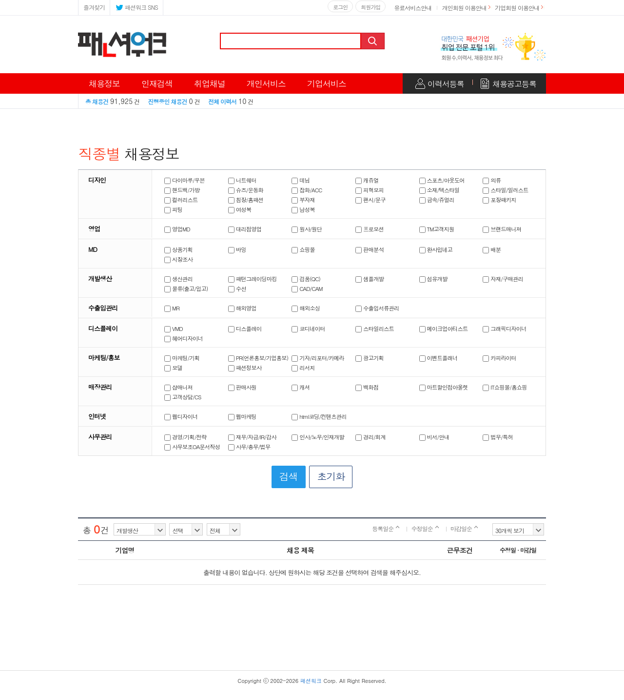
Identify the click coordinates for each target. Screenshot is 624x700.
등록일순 (385, 528)
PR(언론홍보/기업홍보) (258, 358)
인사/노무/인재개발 (318, 437)
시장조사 (178, 259)
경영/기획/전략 (185, 437)
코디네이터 (308, 328)
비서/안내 (434, 437)
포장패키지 (499, 200)
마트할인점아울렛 (443, 387)
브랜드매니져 (502, 229)
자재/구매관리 (503, 279)
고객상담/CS (182, 397)
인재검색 (157, 83)
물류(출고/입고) (186, 288)
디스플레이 (245, 328)
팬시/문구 (370, 200)
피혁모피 (369, 190)
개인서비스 (266, 83)
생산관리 (178, 279)
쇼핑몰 (303, 249)
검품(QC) (306, 279)
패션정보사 (245, 367)
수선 (237, 288)
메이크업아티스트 (443, 328)
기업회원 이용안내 (517, 7)
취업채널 (209, 83)
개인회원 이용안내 (464, 7)
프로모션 (369, 229)
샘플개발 (369, 279)
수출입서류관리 (377, 308)
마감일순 (464, 528)
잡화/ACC (307, 190)
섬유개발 (433, 279)
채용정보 (104, 83)
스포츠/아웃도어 (442, 180)
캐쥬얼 (367, 180)
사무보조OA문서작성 (192, 447)
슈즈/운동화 (245, 190)
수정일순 (425, 528)
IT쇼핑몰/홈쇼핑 (504, 387)
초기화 (331, 476)
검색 (373, 41)
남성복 (303, 209)
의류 (492, 180)
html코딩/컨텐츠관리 (319, 416)
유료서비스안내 (412, 7)
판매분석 (369, 249)
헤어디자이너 (183, 338)
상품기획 (178, 249)
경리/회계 (370, 437)
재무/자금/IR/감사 (252, 437)
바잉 (237, 249)
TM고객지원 (436, 229)
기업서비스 (326, 83)
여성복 (240, 209)
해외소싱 (306, 308)
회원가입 (370, 7)
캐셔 (301, 387)
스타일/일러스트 (505, 190)
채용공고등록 (514, 83)
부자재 (303, 200)
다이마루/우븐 (184, 180)
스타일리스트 (374, 328)
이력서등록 (446, 83)
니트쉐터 (242, 180)
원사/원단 (307, 229)
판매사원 (242, 387)
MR (171, 308)
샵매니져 (178, 387)
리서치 (303, 367)
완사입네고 (436, 249)
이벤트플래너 (438, 358)
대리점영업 (245, 229)
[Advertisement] (312, 641)
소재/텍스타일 (439, 190)
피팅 (173, 209)
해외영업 (242, 308)
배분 (492, 249)
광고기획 (369, 358)
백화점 (367, 387)
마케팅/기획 (181, 358)
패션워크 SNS (136, 6)
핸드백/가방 (181, 190)
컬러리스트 (181, 200)
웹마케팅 (242, 416)
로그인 (340, 7)
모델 (173, 367)
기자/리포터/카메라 (318, 358)
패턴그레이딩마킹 (252, 279)
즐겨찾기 (94, 7)
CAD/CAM (307, 288)
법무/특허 (498, 437)
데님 (301, 180)
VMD (173, 328)
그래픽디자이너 (504, 328)
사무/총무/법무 (249, 447)
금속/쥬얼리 (436, 200)
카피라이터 (499, 358)
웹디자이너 (181, 416)
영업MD (177, 229)
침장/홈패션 (245, 200)
